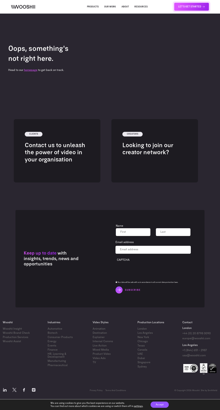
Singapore (144, 362)
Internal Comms (103, 341)
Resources (141, 7)
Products (93, 7)
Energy (52, 341)
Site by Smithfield (209, 391)
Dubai (141, 358)
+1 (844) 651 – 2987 (194, 350)
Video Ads (99, 358)
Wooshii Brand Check (16, 333)
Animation (99, 328)
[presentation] (143, 270)
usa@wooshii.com (194, 355)
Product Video (102, 354)
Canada (142, 349)
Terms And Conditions (115, 391)
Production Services (15, 337)
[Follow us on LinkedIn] (5, 390)
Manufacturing (57, 361)
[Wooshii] (23, 7)
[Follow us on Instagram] (34, 390)
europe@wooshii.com (196, 338)
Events (52, 345)
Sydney (142, 366)
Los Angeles (145, 333)
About (125, 7)
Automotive (55, 328)
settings (138, 406)
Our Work (110, 7)
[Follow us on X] (14, 390)
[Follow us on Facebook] (24, 390)
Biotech (52, 333)
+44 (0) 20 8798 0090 (196, 333)
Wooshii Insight (12, 328)
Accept (160, 404)
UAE (140, 354)
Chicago (143, 341)
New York (143, 337)
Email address (125, 242)
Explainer (99, 337)
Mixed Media (101, 349)
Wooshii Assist (12, 341)
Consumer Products (60, 337)
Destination (100, 333)
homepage (30, 70)
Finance (53, 349)
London (142, 328)
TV (94, 362)
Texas (141, 345)
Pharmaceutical (58, 365)
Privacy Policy (96, 391)
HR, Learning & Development (57, 355)
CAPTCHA (123, 260)
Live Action (100, 345)
